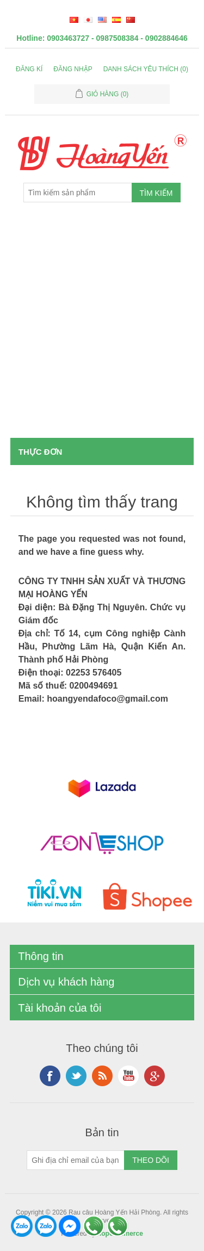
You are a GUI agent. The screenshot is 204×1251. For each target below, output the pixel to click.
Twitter (76, 1076)
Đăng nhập (72, 69)
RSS (102, 1076)
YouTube (128, 1076)
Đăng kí (29, 69)
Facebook (50, 1076)
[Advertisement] (102, 330)
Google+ (154, 1076)
